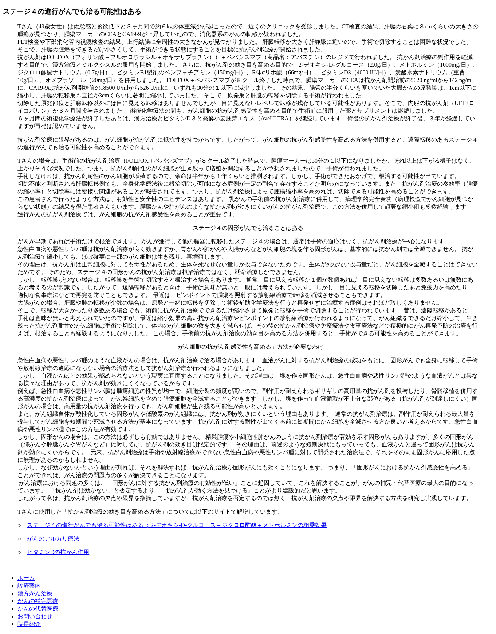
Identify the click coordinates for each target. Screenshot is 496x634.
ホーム (26, 578)
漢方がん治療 (34, 593)
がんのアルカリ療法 (53, 539)
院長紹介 (29, 624)
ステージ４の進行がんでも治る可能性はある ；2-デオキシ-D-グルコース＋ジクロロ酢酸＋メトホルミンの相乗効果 (177, 525)
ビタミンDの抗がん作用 (58, 552)
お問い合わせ (34, 616)
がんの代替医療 (37, 609)
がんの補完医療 (37, 601)
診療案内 (29, 586)
